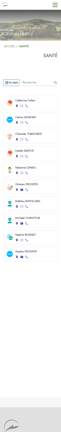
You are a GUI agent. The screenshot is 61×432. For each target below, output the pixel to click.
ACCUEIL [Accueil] (9, 46)
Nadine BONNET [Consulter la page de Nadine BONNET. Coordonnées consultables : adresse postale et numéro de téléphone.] (25, 235)
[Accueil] (5, 5)
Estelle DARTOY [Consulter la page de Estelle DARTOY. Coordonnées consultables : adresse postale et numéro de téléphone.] (24, 151)
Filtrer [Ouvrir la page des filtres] (11, 83)
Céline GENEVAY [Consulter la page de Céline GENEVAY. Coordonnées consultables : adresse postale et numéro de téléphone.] (25, 117)
